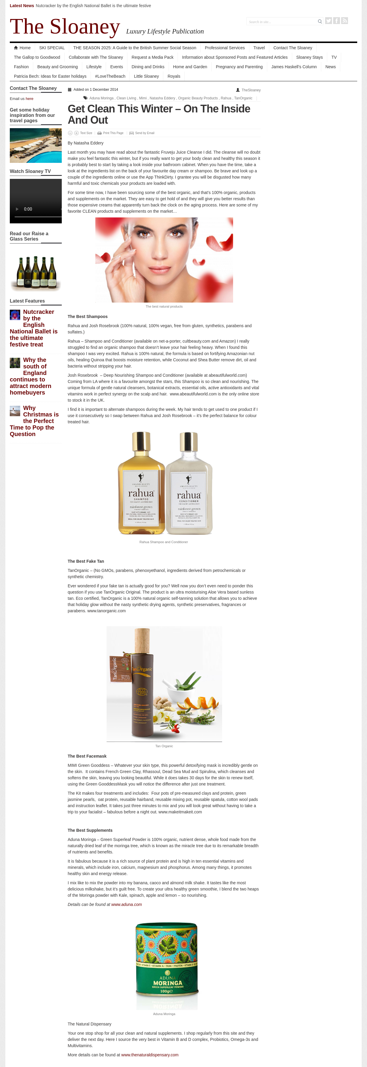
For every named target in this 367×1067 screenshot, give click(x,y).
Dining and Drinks (148, 66)
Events (116, 66)
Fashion (21, 66)
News (330, 66)
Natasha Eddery (162, 98)
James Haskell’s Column (294, 66)
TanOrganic (243, 98)
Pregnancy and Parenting (239, 66)
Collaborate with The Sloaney (96, 57)
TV (334, 57)
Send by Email (144, 133)
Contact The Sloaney (292, 47)
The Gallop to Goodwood (37, 57)
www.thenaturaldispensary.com (150, 1054)
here (29, 98)
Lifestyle (94, 66)
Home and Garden (190, 66)
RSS (344, 20)
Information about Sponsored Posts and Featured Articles (235, 57)
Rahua (226, 98)
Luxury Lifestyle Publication (165, 31)
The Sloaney (65, 26)
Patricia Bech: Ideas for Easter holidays (50, 76)
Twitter (328, 20)
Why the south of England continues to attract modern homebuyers (30, 376)
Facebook (336, 20)
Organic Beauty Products (198, 98)
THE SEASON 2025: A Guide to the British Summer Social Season (134, 47)
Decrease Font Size (70, 133)
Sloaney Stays (309, 57)
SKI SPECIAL (52, 47)
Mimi (143, 98)
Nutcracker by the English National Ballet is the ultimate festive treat (34, 328)
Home (22, 47)
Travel (259, 47)
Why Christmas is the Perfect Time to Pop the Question (34, 421)
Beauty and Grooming (57, 66)
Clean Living (126, 98)
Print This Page (113, 133)
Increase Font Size (76, 133)
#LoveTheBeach (110, 76)
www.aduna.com (126, 904)
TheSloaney (251, 90)
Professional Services (225, 47)
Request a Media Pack (152, 57)
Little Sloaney (146, 76)
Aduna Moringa (101, 98)
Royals (173, 76)
